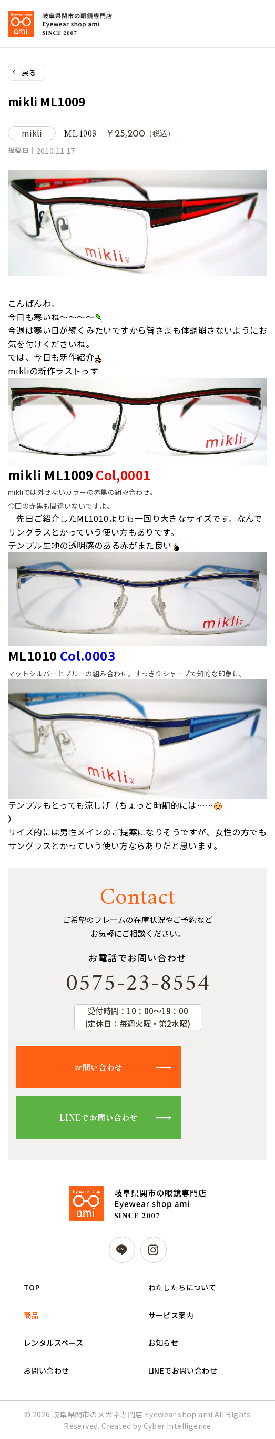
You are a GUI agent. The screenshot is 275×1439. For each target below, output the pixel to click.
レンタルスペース (53, 1342)
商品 (31, 1315)
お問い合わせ (98, 1067)
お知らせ (163, 1342)
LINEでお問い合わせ (98, 1117)
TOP (32, 1287)
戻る (29, 72)
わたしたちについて (182, 1287)
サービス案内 (170, 1315)
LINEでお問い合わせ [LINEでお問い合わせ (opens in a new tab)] (182, 1370)
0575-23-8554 (138, 984)
